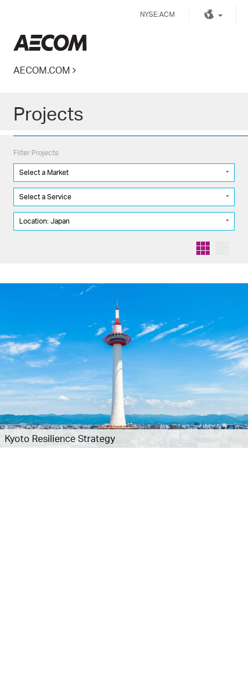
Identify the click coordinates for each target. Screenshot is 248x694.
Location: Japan (44, 221)
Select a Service (45, 196)
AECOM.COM (41, 70)
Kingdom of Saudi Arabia (50, 42)
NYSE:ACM (157, 14)
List (222, 248)
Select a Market (44, 172)
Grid (203, 248)
